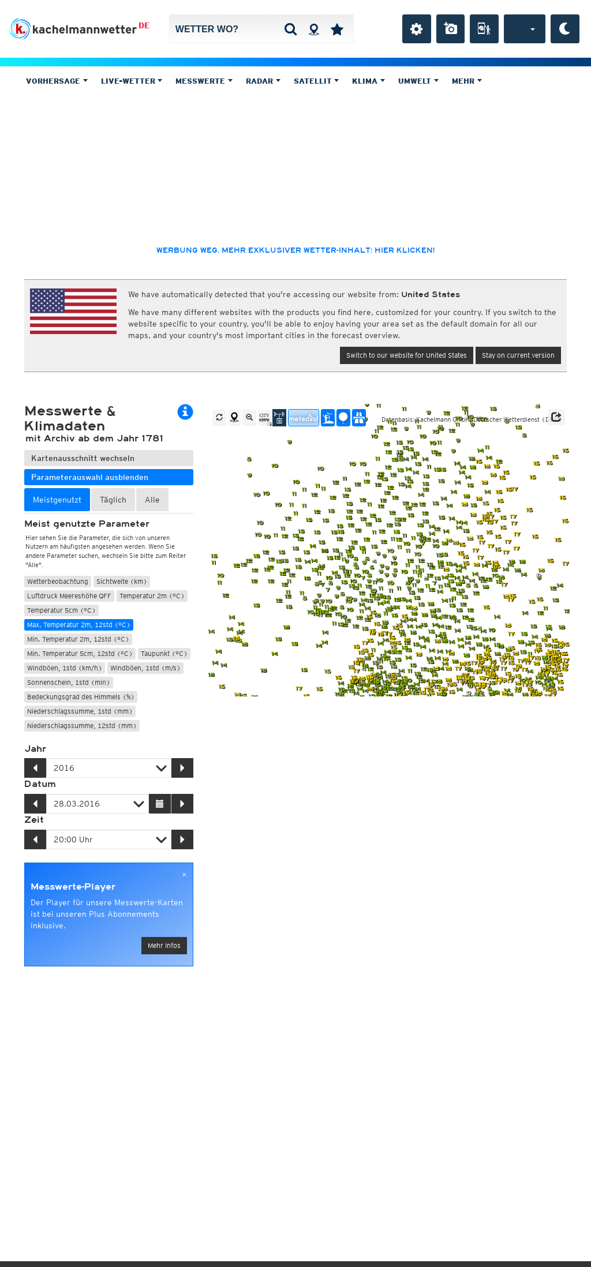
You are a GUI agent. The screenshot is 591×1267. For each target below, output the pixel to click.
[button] (556, 417)
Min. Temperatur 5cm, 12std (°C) (80, 653)
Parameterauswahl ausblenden (89, 477)
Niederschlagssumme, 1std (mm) (80, 711)
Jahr (35, 749)
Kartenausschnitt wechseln (82, 458)
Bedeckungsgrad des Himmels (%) (80, 696)
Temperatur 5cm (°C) (61, 610)
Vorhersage (57, 81)
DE (144, 25)
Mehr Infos (164, 945)
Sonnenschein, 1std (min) (68, 682)
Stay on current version (518, 355)
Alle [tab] (152, 499)
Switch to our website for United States (406, 355)
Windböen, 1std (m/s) (145, 668)
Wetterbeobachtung (57, 581)
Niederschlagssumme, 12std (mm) (82, 725)
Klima (368, 81)
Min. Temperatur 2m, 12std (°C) (78, 639)
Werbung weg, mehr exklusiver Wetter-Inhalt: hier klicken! (295, 250)
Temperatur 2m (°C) (152, 595)
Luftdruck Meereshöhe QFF (69, 595)
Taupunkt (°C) (164, 653)
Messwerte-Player (73, 887)
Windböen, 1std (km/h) (64, 668)
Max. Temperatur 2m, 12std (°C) (78, 624)
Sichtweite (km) (121, 581)
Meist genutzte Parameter (86, 524)
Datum (40, 784)
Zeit (34, 820)
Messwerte (204, 81)
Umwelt (418, 81)
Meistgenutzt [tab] (57, 499)
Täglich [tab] (113, 499)
